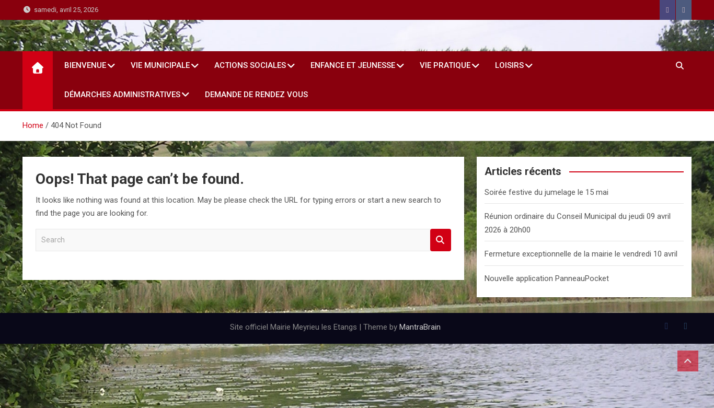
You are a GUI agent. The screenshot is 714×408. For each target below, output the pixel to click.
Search (440, 240)
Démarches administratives (122, 94)
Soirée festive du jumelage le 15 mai (546, 192)
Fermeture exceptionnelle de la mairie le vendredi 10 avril (581, 254)
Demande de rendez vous (256, 94)
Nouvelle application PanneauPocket (547, 278)
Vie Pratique (445, 65)
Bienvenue (85, 65)
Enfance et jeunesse (352, 65)
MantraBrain (420, 327)
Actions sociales (250, 65)
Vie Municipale (160, 65)
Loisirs (509, 65)
